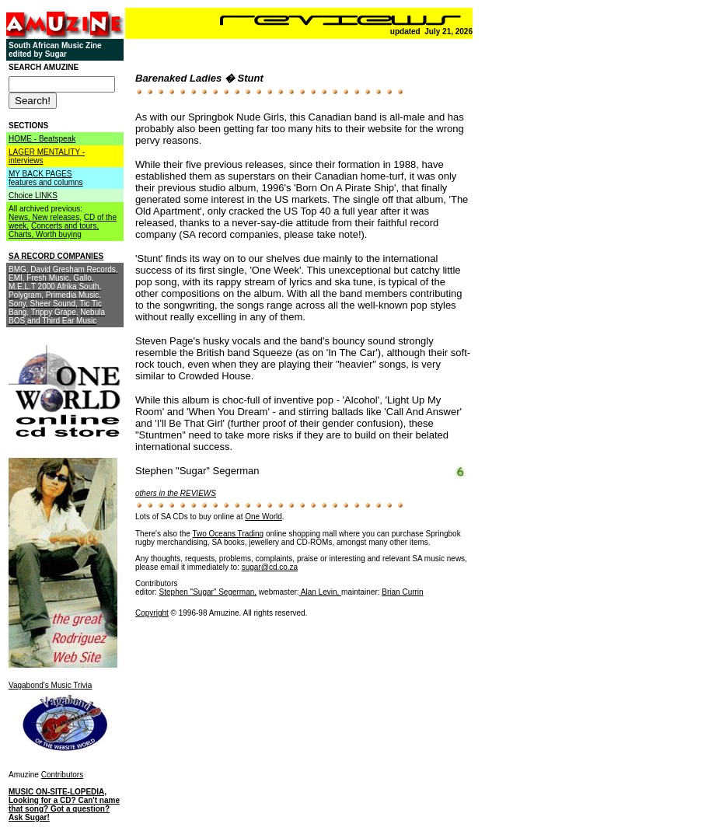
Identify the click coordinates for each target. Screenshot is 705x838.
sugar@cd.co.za (270, 567)
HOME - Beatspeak (42, 138)
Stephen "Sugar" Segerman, (208, 592)
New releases (56, 217)
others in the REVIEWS (175, 493)
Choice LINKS (33, 195)
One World (263, 516)
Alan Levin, (320, 592)
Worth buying (59, 234)
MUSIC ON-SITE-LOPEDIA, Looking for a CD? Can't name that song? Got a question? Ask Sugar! (64, 804)
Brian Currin (402, 592)
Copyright (152, 613)
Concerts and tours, (65, 226)
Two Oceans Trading (228, 533)
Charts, (22, 234)
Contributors (62, 774)
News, (21, 217)
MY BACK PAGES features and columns (46, 178)
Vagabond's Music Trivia (50, 685)
